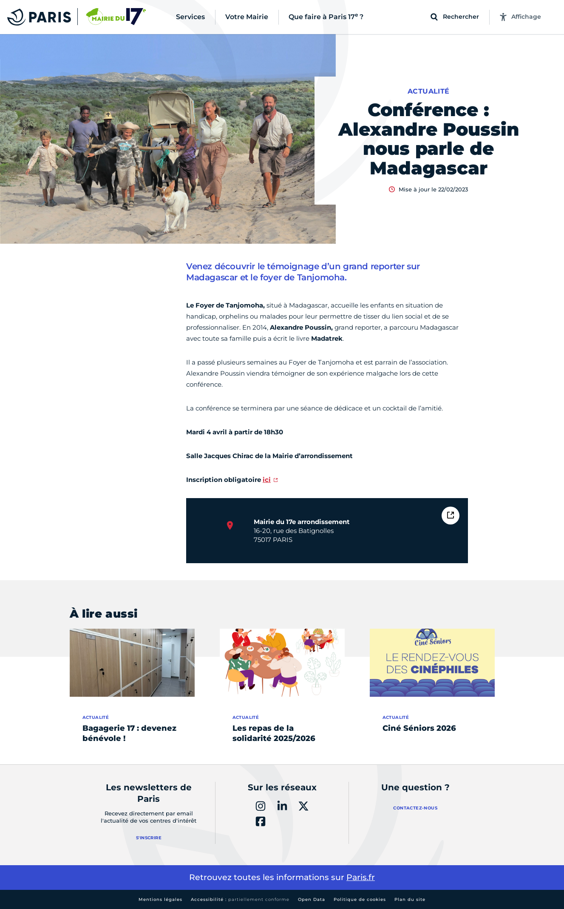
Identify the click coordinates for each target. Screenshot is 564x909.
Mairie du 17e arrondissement (302, 522)
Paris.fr (360, 877)
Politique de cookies (360, 899)
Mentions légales (160, 899)
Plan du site (409, 899)
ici (267, 480)
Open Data (311, 899)
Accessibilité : (240, 899)
